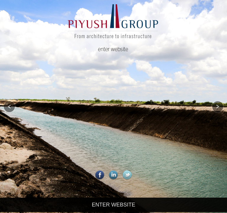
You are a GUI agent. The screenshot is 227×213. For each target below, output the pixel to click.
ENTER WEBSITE (113, 205)
